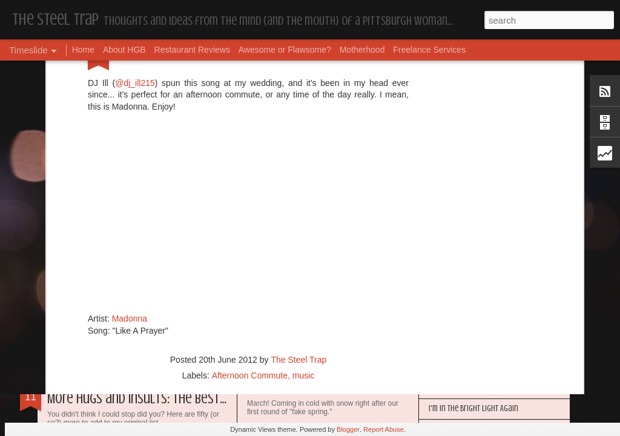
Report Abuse (383, 429)
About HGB (124, 49)
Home (83, 49)
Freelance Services (429, 49)
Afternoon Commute (250, 246)
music (303, 246)
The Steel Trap (298, 230)
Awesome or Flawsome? (285, 49)
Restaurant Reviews (192, 49)
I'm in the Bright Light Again (473, 408)
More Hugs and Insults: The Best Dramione (160, 399)
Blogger (348, 429)
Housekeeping (276, 391)
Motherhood (362, 49)
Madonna (129, 189)
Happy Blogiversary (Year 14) (473, 387)
